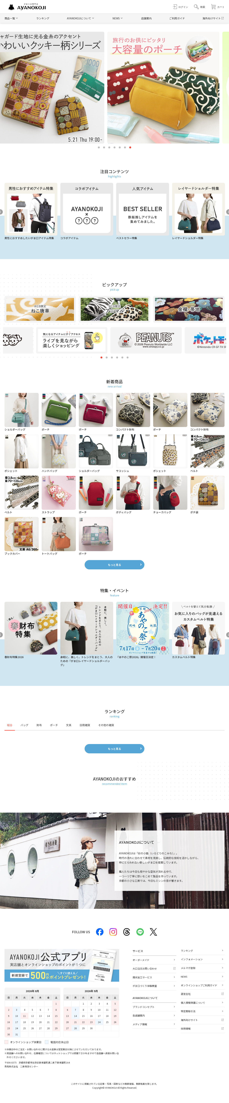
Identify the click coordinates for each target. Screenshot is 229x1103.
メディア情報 (140, 1024)
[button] (199, 7)
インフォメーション (192, 959)
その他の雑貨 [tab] (106, 725)
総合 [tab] (9, 725)
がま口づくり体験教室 (145, 986)
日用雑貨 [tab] (85, 725)
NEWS (184, 976)
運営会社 (186, 994)
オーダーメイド (141, 960)
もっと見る (114, 565)
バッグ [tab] (24, 725)
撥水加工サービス (142, 977)
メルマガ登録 (188, 968)
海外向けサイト (211, 18)
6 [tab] (125, 147)
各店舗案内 (139, 1015)
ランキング (42, 18)
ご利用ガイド (177, 18)
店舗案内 (146, 18)
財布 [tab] (39, 725)
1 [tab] (99, 147)
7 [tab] (130, 147)
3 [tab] (109, 147)
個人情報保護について (193, 1002)
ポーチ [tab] (54, 725)
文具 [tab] (68, 725)
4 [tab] (114, 147)
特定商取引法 (188, 1011)
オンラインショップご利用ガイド (199, 985)
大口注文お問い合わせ (145, 968)
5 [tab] (120, 147)
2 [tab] (104, 147)
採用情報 (186, 1028)
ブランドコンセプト (143, 1007)
